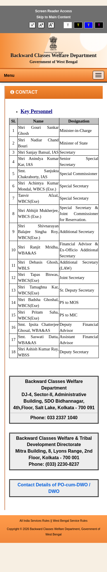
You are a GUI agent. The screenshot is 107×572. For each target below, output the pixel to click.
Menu (9, 75)
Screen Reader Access (53, 11)
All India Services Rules (35, 520)
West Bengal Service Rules (70, 520)
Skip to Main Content (53, 17)
